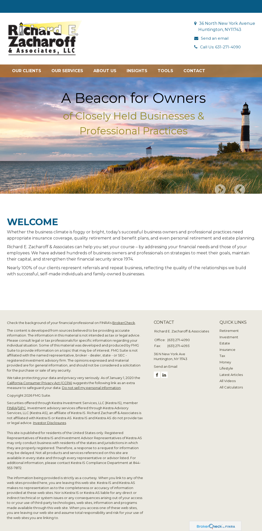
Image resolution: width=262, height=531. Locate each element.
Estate (225, 340)
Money (225, 359)
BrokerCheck (123, 320)
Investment (229, 334)
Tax (222, 353)
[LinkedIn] (164, 372)
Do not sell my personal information (91, 385)
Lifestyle (226, 365)
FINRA (12, 405)
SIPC (22, 405)
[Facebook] (157, 372)
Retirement (229, 328)
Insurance (227, 346)
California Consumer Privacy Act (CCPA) (39, 379)
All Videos (228, 378)
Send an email (215, 38)
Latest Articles (231, 371)
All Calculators (231, 384)
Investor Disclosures (49, 420)
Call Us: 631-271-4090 (221, 47)
